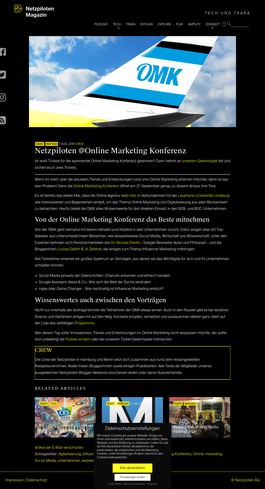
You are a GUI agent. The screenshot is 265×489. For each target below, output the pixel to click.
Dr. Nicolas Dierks (125, 243)
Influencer (91, 454)
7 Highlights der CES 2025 (62, 431)
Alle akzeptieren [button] (132, 468)
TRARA (130, 24)
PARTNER (51, 144)
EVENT (39, 144)
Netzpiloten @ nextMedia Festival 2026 (195, 429)
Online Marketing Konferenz (96, 186)
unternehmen (69, 461)
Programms (84, 323)
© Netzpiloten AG (245, 480)
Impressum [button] (152, 484)
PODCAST (101, 24)
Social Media (45, 461)
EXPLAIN (146, 24)
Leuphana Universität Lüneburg (203, 196)
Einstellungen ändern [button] (132, 477)
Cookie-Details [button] (115, 484)
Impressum (14, 480)
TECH (117, 24)
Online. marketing (207, 454)
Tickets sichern (77, 339)
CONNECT (213, 24)
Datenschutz (36, 480)
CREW (79, 144)
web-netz (129, 196)
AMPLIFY (194, 24)
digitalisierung (69, 454)
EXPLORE (164, 24)
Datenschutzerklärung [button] (134, 484)
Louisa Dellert (69, 249)
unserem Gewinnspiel (200, 161)
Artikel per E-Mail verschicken (59, 448)
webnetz (88, 461)
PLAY (179, 24)
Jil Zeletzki (93, 249)
